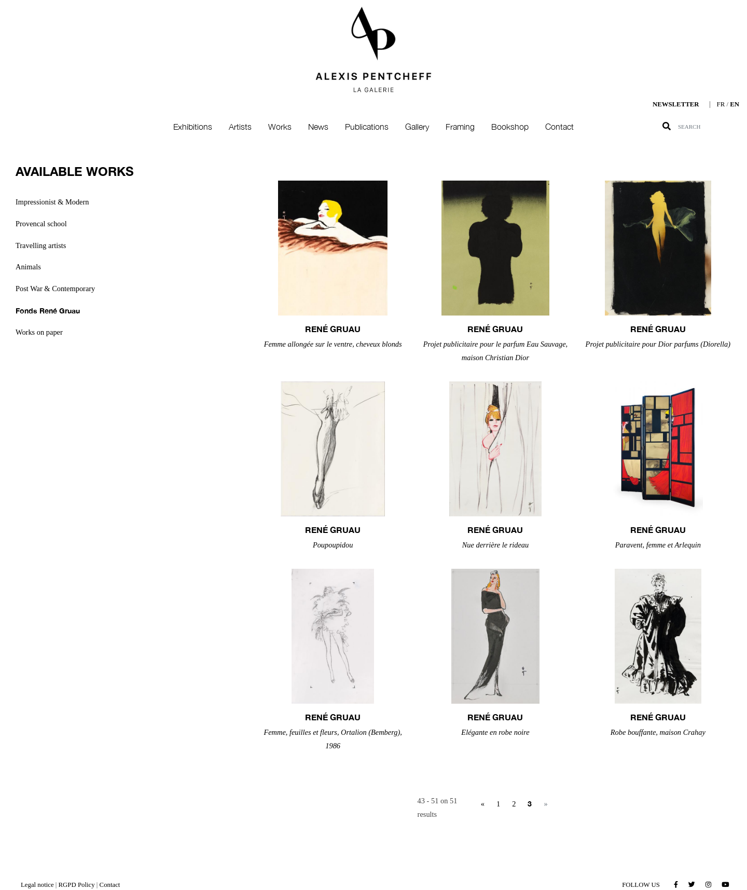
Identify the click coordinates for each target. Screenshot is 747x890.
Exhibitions (192, 126)
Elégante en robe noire (495, 732)
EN (734, 104)
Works (280, 126)
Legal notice (37, 884)
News (318, 126)
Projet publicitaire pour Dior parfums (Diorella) (658, 344)
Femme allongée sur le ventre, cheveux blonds (333, 344)
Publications (367, 126)
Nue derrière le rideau (495, 545)
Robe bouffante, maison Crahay (658, 732)
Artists (240, 126)
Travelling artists (41, 245)
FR (721, 104)
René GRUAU (333, 329)
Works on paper (39, 332)
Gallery (417, 126)
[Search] (712, 127)
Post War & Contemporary (55, 288)
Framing (460, 126)
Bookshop (510, 126)
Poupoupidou (333, 545)
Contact (559, 126)
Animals (28, 267)
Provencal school (41, 224)
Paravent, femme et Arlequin (658, 545)
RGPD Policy (77, 884)
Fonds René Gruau (48, 310)
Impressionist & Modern (52, 202)
